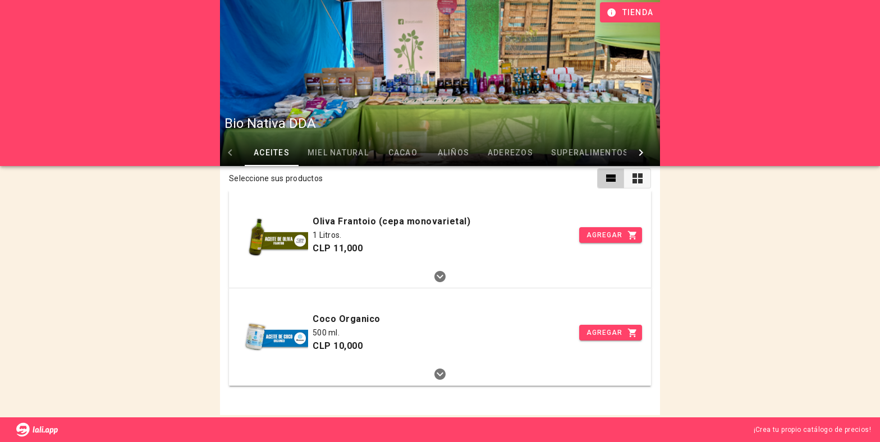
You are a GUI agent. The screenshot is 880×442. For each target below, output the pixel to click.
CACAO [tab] (403, 152)
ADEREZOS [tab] (510, 152)
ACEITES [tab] (272, 152)
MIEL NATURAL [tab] (338, 152)
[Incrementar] (610, 235)
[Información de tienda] (631, 12)
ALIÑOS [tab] (454, 152)
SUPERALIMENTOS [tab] (590, 152)
